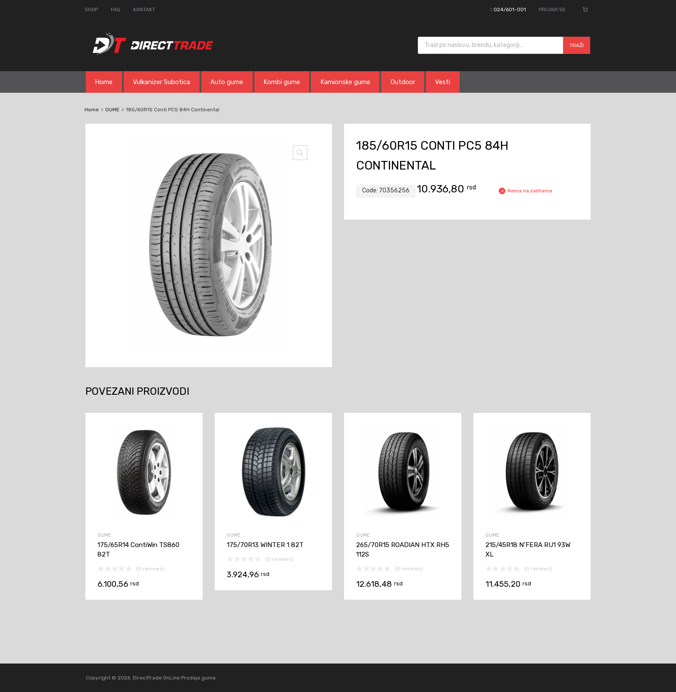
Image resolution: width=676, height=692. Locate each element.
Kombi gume (281, 82)
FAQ (115, 9)
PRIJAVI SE (552, 9)
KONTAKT (144, 9)
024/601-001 (510, 9)
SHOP (91, 9)
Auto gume (226, 82)
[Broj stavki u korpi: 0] (585, 9)
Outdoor (403, 82)
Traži (577, 45)
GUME (112, 110)
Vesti (442, 82)
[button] (300, 152)
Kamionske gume (345, 82)
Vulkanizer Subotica (161, 82)
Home (104, 82)
